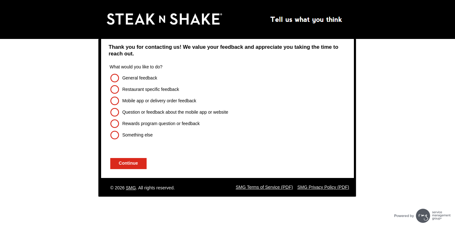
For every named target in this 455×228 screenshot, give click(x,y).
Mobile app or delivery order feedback (159, 100)
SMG (131, 187)
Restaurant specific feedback (150, 89)
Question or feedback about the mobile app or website (175, 112)
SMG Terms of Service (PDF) (264, 187)
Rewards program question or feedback (161, 123)
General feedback (139, 77)
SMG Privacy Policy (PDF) (323, 187)
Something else (137, 134)
